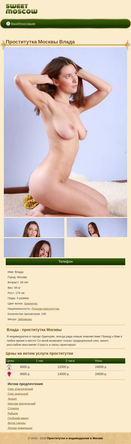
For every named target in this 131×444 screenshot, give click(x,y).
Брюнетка (30, 303)
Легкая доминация (20, 428)
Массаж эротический (21, 403)
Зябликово (25, 319)
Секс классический (20, 388)
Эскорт (12, 398)
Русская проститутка (45, 308)
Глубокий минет (18, 418)
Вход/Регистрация (23, 23)
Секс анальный (18, 393)
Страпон (13, 408)
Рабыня (13, 413)
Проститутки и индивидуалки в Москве (75, 438)
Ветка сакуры (17, 423)
